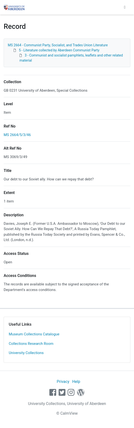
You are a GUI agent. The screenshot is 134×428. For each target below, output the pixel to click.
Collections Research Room (31, 343)
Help (76, 381)
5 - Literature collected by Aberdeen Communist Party (59, 50)
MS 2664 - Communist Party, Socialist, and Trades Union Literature (58, 45)
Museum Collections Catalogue (34, 334)
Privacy (63, 381)
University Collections (26, 353)
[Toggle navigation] (124, 7)
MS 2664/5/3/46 (17, 135)
